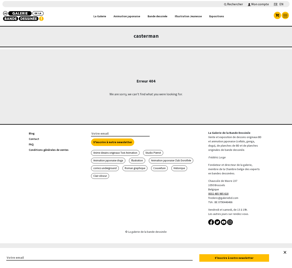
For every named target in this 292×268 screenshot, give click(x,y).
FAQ (31, 144)
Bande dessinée (157, 16)
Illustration (137, 160)
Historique (179, 168)
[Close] (285, 252)
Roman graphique (135, 168)
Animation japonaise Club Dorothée (171, 160)
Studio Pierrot (153, 152)
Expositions (216, 16)
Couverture (159, 168)
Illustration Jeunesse (188, 16)
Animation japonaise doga (108, 160)
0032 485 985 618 (218, 193)
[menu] (285, 15)
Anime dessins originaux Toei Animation (115, 152)
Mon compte (258, 4)
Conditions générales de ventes (49, 150)
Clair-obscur (100, 176)
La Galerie (99, 16)
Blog (31, 133)
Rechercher (233, 4)
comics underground (105, 168)
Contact (34, 139)
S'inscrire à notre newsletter (112, 142)
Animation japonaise (127, 16)
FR (275, 4)
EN (281, 4)
